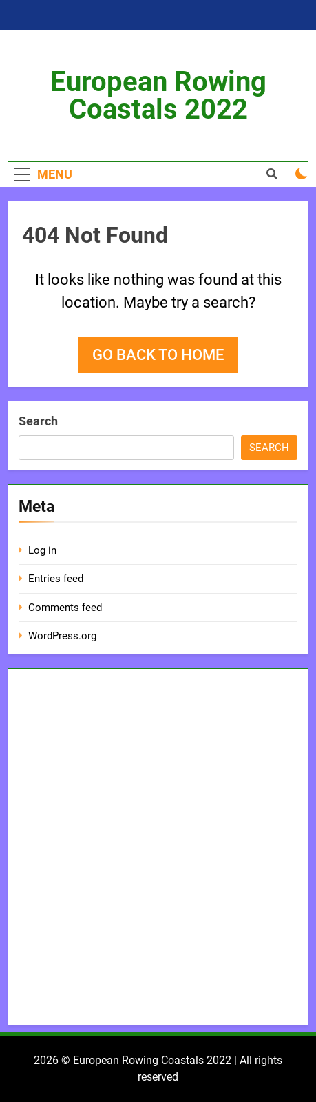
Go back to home (158, 354)
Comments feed (65, 607)
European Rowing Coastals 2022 (158, 96)
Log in (42, 550)
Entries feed (55, 578)
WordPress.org (62, 636)
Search (38, 421)
